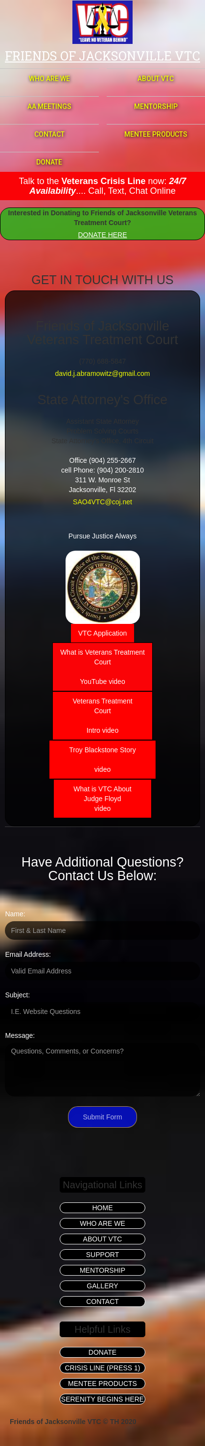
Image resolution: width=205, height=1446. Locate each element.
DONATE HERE (102, 235)
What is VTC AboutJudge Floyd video (102, 798)
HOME (102, 1208)
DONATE (49, 162)
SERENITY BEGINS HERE (102, 1399)
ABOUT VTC (155, 79)
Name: (15, 914)
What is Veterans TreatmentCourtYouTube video (102, 666)
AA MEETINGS (49, 106)
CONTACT (49, 134)
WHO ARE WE (49, 79)
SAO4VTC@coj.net (102, 502)
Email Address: (27, 954)
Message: (20, 1035)
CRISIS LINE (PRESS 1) (102, 1368)
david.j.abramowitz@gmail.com (102, 373)
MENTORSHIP (156, 106)
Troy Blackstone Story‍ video (102, 759)
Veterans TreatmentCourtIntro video (102, 715)
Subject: (17, 995)
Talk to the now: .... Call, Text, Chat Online (102, 186)
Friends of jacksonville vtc (102, 56)
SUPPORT (102, 1255)
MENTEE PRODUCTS (155, 134)
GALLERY (102, 1286)
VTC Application (102, 633)
